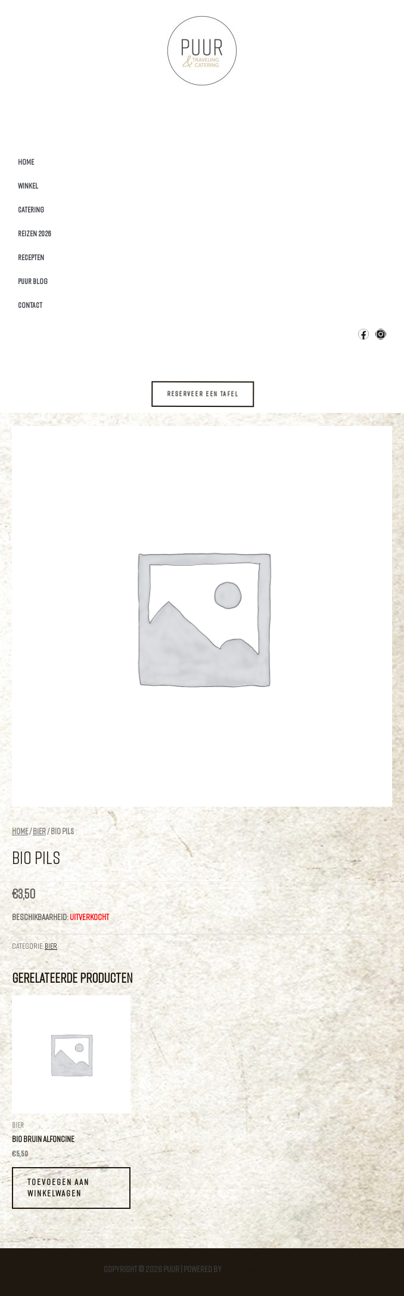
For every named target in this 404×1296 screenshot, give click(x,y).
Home (26, 161)
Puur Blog (33, 281)
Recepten (31, 257)
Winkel (28, 185)
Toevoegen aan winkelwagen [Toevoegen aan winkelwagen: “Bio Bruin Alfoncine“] (58, 1187)
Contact (30, 305)
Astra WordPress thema (262, 1269)
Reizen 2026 (34, 233)
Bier (39, 831)
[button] (211, 394)
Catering (31, 209)
